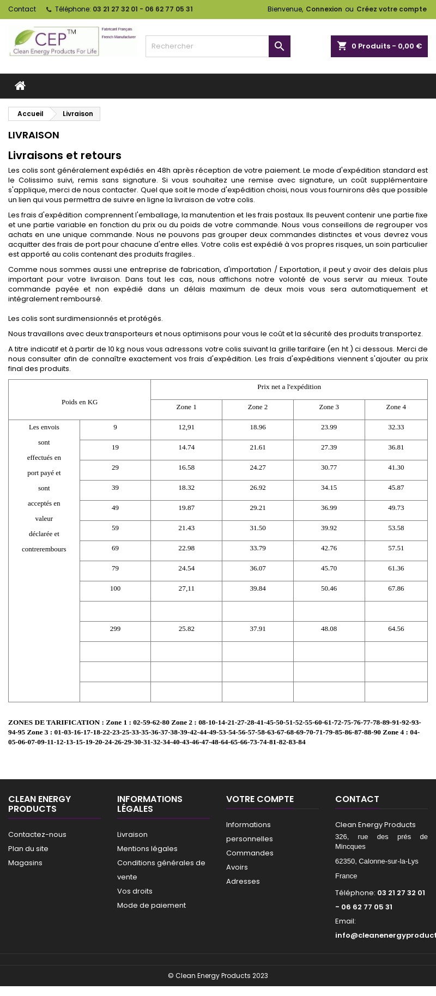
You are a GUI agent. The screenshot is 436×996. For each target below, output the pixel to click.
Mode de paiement (151, 905)
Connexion (324, 9)
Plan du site (28, 848)
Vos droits (135, 891)
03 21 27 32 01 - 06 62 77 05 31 (143, 9)
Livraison (132, 834)
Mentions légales (147, 848)
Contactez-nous (37, 834)
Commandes (250, 853)
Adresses (243, 881)
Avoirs (237, 867)
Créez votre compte (391, 9)
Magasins (25, 863)
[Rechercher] (218, 46)
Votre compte (260, 799)
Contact (22, 9)
